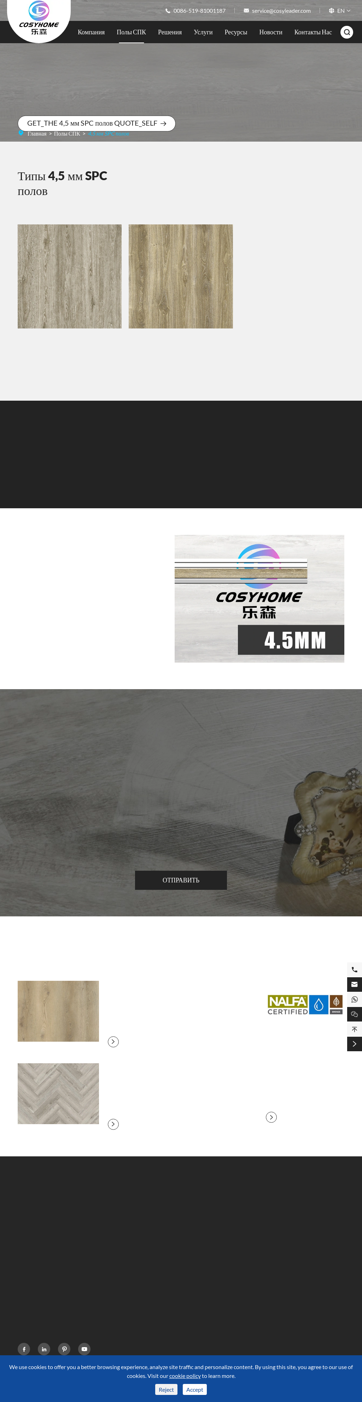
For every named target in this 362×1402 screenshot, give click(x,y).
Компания (91, 32)
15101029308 (289, 1259)
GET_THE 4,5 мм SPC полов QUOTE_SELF (96, 123)
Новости (270, 32)
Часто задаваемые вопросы (177, 1231)
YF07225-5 (181, 341)
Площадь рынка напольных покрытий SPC (50, 1280)
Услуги (203, 32)
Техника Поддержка (169, 1218)
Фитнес (113, 1244)
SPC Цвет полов (37, 1263)
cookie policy (185, 1375)
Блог (219, 1256)
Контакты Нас (313, 32)
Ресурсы (236, 32)
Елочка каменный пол (134, 1073)
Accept (194, 1389)
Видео (152, 1244)
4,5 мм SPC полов (108, 133)
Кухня (111, 1231)
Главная (37, 133)
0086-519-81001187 (200, 10)
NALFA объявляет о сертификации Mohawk (308, 1061)
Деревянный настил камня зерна (150, 990)
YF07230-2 (70, 347)
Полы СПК (131, 32)
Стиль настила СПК (41, 1251)
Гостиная (114, 1256)
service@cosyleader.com (281, 10)
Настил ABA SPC (38, 1296)
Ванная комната (122, 1218)
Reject (166, 1389)
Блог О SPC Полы (181, 951)
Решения (170, 32)
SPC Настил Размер (41, 1238)
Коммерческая (121, 1269)
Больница (115, 1282)
